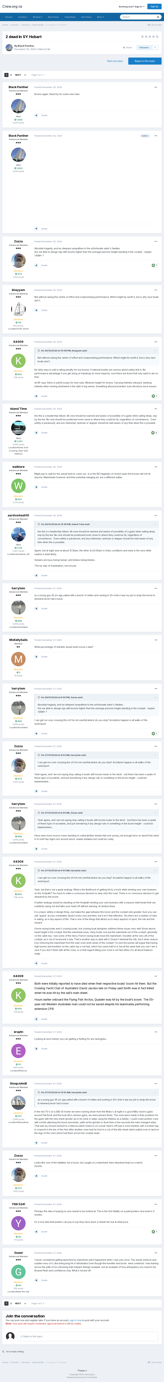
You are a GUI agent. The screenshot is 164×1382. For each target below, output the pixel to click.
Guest (18, 1252)
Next (18, 75)
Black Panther (26, 45)
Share (127, 47)
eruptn (18, 1032)
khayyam (18, 290)
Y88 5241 (18, 1204)
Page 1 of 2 (38, 75)
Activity (22, 17)
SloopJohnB (18, 1083)
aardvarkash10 (18, 515)
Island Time (18, 408)
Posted (48, 87)
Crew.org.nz (12, 6)
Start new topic (115, 61)
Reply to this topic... (32, 1336)
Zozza (18, 241)
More (100, 17)
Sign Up (154, 6)
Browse (37, 17)
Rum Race (86, 17)
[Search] (137, 17)
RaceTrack (53, 17)
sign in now (76, 1320)
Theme (82, 1370)
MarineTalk (44, 49)
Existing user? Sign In (131, 6)
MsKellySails (18, 640)
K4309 (18, 341)
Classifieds (70, 17)
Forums (8, 17)
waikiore (18, 466)
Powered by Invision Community (82, 1377)
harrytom (18, 588)
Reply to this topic (145, 61)
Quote (44, 115)
